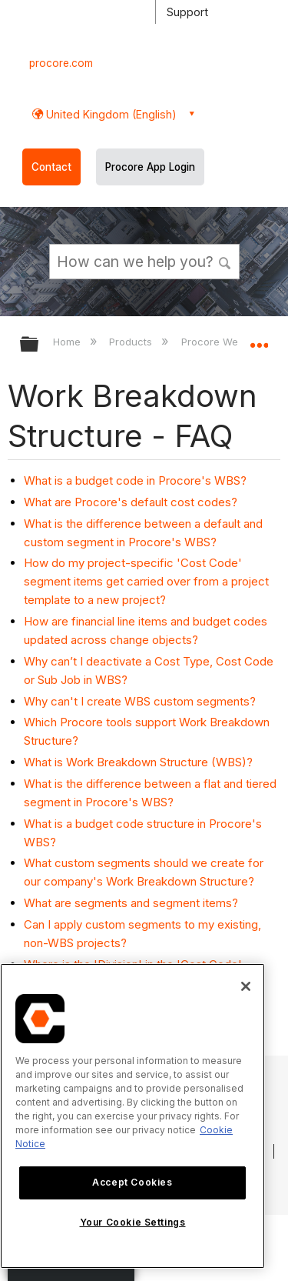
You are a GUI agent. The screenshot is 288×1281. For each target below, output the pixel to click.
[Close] (246, 986)
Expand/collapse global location (259, 339)
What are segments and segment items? (131, 903)
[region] (132, 1116)
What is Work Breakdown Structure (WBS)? (138, 762)
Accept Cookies (132, 1182)
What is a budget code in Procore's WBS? (135, 480)
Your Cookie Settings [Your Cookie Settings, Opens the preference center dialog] (133, 1222)
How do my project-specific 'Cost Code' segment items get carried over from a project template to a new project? (146, 581)
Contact (51, 167)
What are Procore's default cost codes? (130, 502)
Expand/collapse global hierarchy (39, 345)
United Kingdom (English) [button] (110, 114)
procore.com (61, 63)
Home (68, 341)
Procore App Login (150, 167)
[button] (225, 260)
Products (132, 341)
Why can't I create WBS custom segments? (140, 701)
